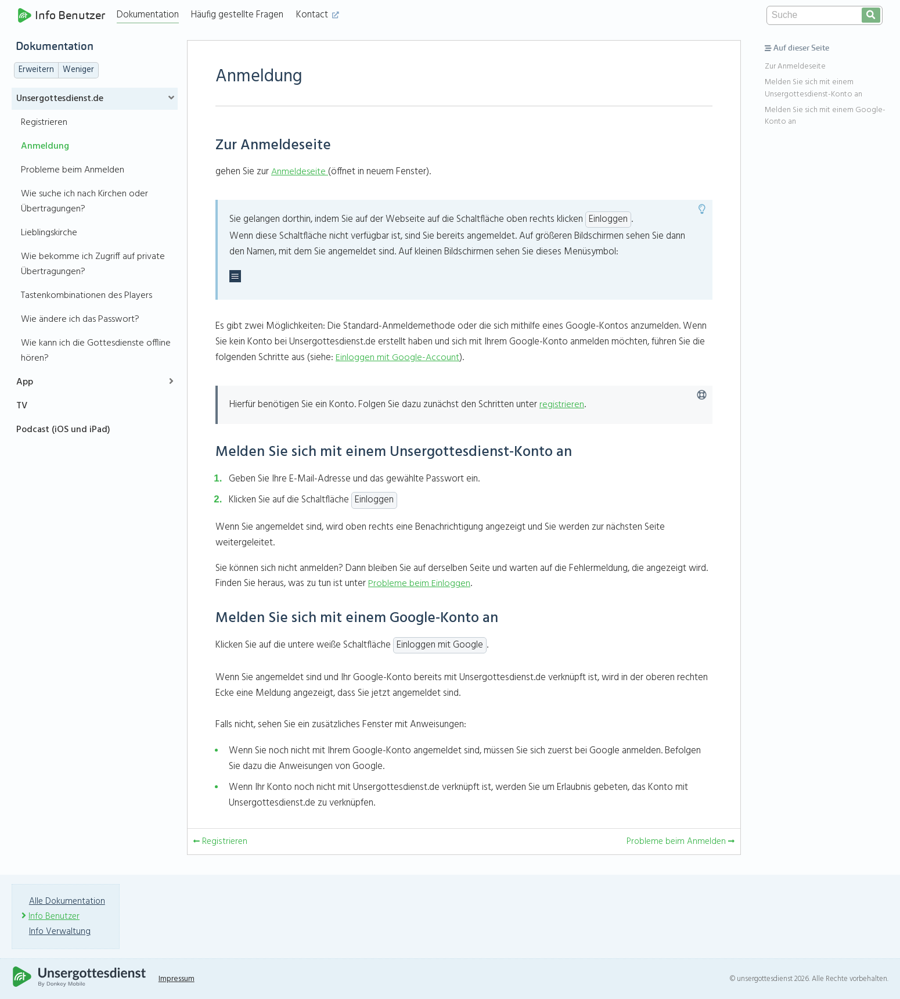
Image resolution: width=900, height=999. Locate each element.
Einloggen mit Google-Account (398, 357)
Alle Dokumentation (67, 901)
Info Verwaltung (61, 931)
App (24, 382)
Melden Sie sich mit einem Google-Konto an (825, 116)
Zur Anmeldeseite (795, 66)
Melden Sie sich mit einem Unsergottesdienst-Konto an (813, 88)
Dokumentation (151, 15)
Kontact (320, 15)
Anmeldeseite (299, 171)
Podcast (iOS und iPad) (63, 429)
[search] (871, 15)
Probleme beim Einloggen (419, 583)
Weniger (78, 70)
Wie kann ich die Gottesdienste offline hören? (96, 351)
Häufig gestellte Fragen (240, 15)
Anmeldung (45, 146)
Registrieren (44, 122)
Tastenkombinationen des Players (86, 295)
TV (21, 406)
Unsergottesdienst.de (59, 98)
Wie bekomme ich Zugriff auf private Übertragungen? (93, 264)
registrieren (562, 404)
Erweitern (36, 70)
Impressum (183, 979)
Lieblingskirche (49, 232)
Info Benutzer (62, 15)
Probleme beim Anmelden (72, 170)
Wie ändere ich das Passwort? (80, 319)
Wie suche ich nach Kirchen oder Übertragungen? (84, 201)
